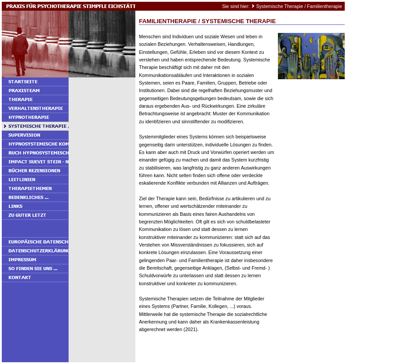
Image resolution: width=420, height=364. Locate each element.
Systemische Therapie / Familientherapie (299, 6)
